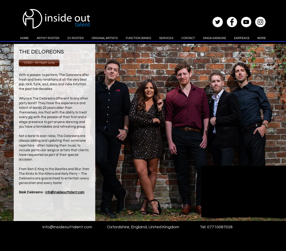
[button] (48, 40)
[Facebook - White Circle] (232, 22)
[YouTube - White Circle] (246, 22)
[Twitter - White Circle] (217, 22)
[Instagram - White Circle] (260, 22)
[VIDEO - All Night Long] (39, 63)
